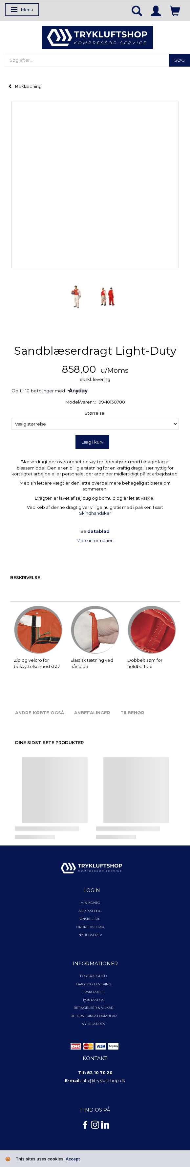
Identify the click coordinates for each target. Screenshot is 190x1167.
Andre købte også (39, 712)
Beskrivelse (25, 577)
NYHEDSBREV (93, 1024)
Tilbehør (132, 712)
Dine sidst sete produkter (49, 742)
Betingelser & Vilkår (93, 1008)
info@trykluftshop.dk (103, 1080)
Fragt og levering (93, 984)
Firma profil (93, 992)
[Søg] (179, 60)
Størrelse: (95, 413)
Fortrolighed (93, 976)
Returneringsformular (93, 1016)
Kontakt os (93, 1000)
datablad (98, 531)
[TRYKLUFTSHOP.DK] (97, 37)
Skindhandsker (95, 513)
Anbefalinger (92, 712)
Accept (73, 1159)
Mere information (95, 540)
